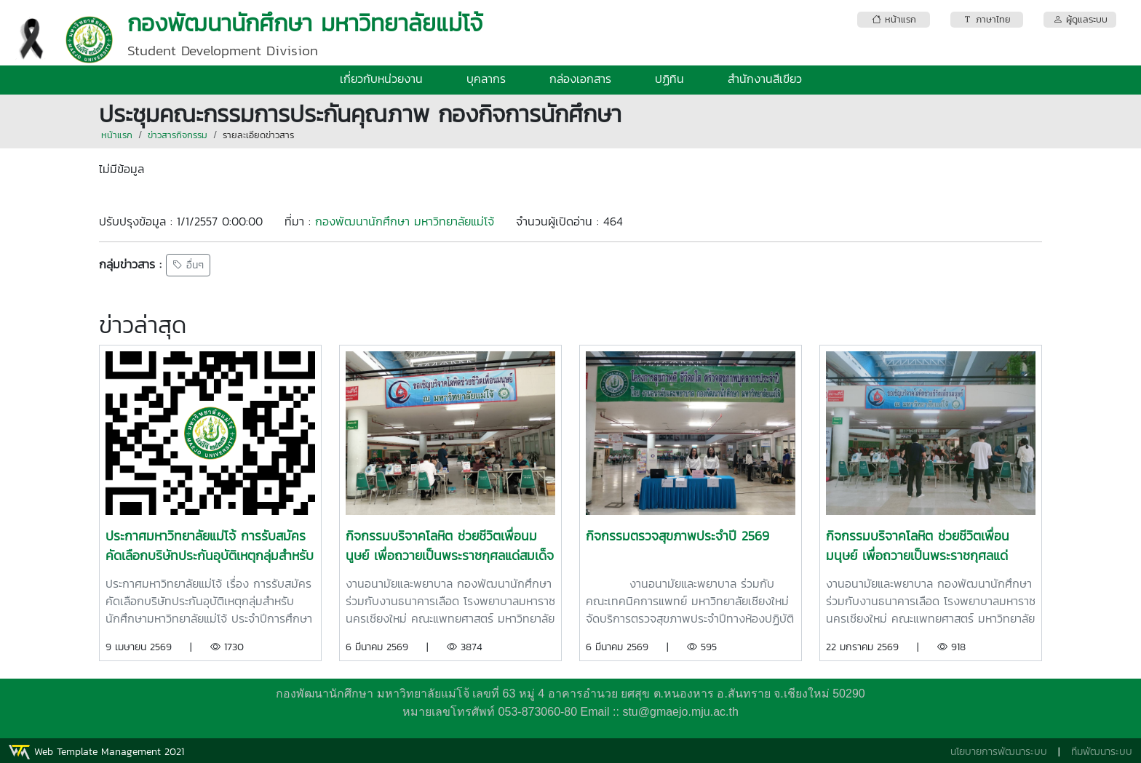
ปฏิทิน (669, 78)
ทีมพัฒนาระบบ (1101, 751)
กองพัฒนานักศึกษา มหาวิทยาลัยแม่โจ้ (404, 221)
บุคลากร (486, 78)
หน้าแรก (116, 135)
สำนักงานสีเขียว (765, 78)
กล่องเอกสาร (580, 78)
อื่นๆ (188, 265)
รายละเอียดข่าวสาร (258, 135)
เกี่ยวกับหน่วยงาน (381, 78)
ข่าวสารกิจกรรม (177, 135)
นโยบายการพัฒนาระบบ (998, 751)
